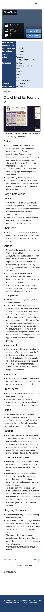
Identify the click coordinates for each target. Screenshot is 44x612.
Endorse (33, 36)
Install (33, 31)
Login (37, 560)
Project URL (21, 86)
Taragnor (20, 57)
